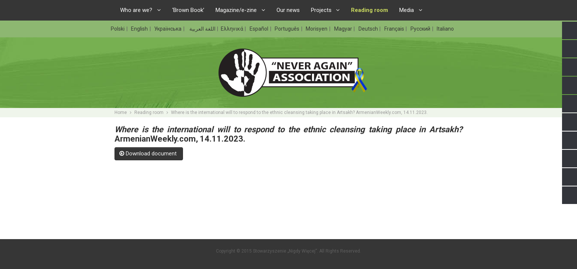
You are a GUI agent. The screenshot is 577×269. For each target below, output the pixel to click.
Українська (168, 29)
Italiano (445, 29)
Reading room (149, 112)
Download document (148, 153)
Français (394, 29)
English (140, 29)
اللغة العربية (202, 29)
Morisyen (317, 29)
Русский (420, 29)
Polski (118, 29)
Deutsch (368, 29)
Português (287, 29)
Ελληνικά (232, 29)
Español (259, 29)
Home (121, 112)
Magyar (343, 29)
